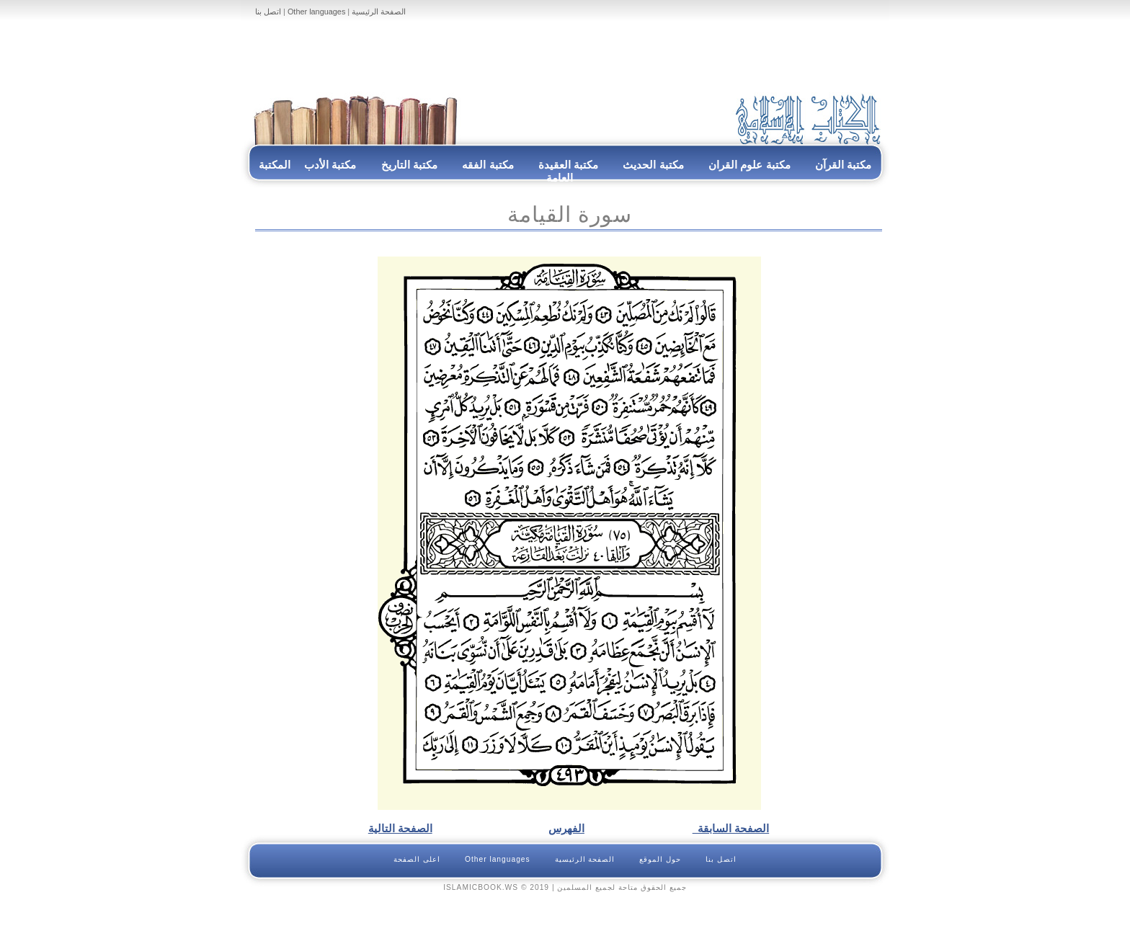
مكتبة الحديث (653, 165)
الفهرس (566, 828)
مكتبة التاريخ (409, 165)
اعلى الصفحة (416, 859)
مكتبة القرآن (843, 165)
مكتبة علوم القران (749, 165)
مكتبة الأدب (330, 165)
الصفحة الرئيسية (379, 11)
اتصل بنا (268, 11)
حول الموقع (660, 859)
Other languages (316, 11)
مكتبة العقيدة (567, 165)
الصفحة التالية (400, 828)
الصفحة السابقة (731, 828)
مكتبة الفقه (486, 165)
